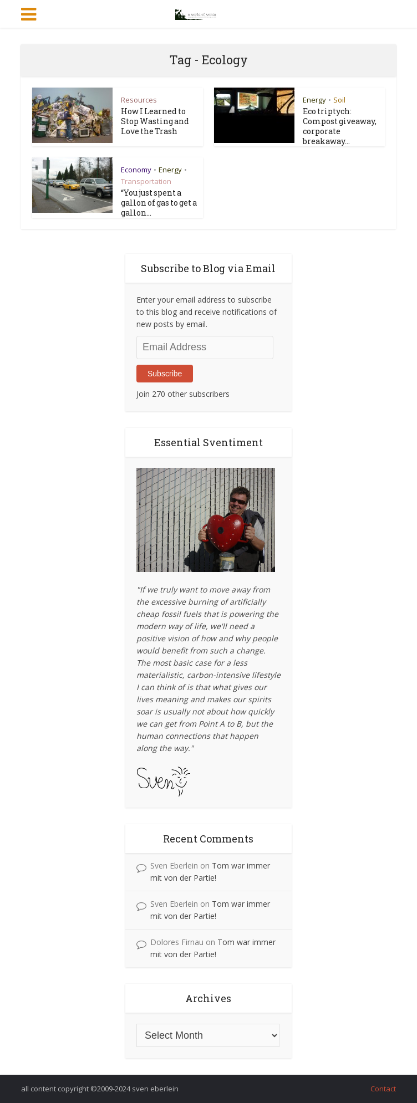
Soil (339, 100)
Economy (136, 170)
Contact (383, 1089)
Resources (139, 100)
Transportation (146, 181)
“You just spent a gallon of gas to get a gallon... (159, 202)
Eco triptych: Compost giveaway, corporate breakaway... (340, 126)
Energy (314, 100)
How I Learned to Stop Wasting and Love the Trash (155, 121)
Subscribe (165, 373)
